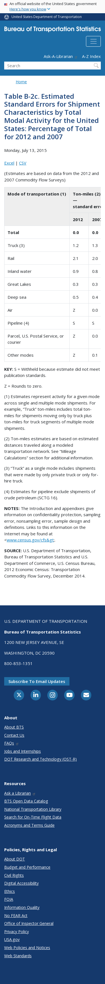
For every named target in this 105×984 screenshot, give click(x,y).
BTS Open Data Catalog (26, 801)
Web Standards (18, 955)
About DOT (14, 859)
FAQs (11, 743)
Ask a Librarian (20, 793)
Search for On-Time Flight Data (32, 817)
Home (21, 81)
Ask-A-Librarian (61, 56)
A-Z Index (91, 56)
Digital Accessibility (21, 883)
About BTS (14, 727)
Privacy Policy (16, 931)
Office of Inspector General (28, 923)
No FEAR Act (15, 915)
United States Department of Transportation (46, 16)
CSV (22, 163)
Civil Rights (14, 875)
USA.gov (12, 939)
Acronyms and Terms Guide (29, 825)
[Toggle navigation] (93, 41)
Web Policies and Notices (27, 947)
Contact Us (14, 735)
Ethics (9, 891)
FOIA (8, 899)
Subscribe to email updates (36, 681)
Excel (9, 163)
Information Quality (21, 907)
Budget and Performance (27, 867)
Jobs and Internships (22, 751)
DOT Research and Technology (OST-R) (40, 759)
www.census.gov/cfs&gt (30, 540)
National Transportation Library (32, 809)
